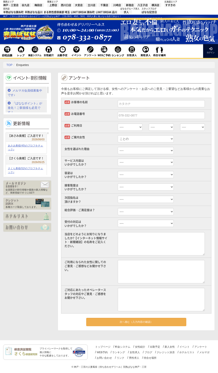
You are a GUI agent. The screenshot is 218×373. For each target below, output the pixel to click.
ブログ (148, 352)
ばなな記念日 (149, 12)
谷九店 (25, 5)
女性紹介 (140, 346)
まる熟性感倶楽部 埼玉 (57, 12)
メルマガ (204, 352)
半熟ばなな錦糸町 (13, 12)
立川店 (91, 5)
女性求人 (135, 352)
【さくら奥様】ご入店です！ (26, 158)
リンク (120, 357)
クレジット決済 (166, 352)
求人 (126, 12)
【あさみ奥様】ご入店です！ (26, 136)
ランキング (118, 352)
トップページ (102, 346)
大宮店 (79, 5)
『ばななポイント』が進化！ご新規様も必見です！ (25, 108)
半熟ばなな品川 (34, 12)
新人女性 (170, 346)
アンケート (200, 346)
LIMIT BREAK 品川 (106, 12)
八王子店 (143, 5)
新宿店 (130, 5)
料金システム (122, 346)
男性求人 (134, 357)
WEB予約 (102, 352)
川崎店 (117, 5)
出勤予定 (155, 346)
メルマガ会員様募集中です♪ (25, 93)
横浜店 (155, 5)
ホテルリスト (187, 352)
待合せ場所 (150, 357)
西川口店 (66, 5)
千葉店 (104, 5)
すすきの (170, 5)
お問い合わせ (104, 357)
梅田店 (38, 5)
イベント (184, 346)
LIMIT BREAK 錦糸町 (83, 12)
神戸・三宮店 (11, 5)
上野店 (53, 5)
